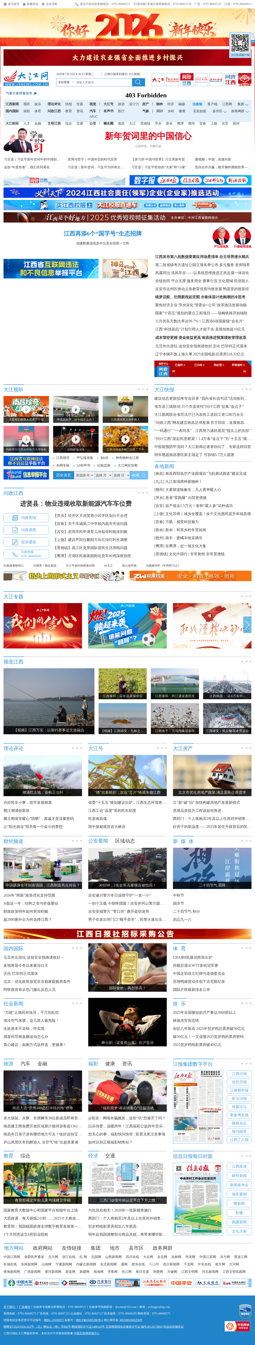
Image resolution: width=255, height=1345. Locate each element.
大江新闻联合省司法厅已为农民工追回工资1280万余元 (199, 415)
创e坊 (104, 458)
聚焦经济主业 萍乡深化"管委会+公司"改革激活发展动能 (201, 305)
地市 (115, 1248)
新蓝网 (70, 1271)
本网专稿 (62, 465)
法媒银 (197, 104)
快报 (68, 104)
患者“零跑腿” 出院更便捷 (186, 498)
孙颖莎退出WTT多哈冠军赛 (195, 965)
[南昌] (159, 474)
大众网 (148, 1257)
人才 (26, 123)
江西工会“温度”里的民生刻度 (112, 811)
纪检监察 (104, 465)
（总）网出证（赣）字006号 (53, 1326)
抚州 (236, 123)
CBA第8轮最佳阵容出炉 (192, 957)
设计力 (134, 104)
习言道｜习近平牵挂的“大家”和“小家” (159, 167)
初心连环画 (129, 565)
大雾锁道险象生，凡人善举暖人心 (193, 490)
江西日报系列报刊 (116, 74)
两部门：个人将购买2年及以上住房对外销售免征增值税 (133, 1218)
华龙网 (190, 1257)
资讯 (79, 111)
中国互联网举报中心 (87, 1333)
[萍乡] (159, 498)
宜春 (202, 123)
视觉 (92, 104)
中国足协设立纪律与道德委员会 (199, 973)
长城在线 (10, 1264)
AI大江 (108, 565)
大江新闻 (134, 74)
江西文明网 (189, 1271)
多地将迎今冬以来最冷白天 (26, 965)
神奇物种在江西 (127, 458)
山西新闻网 (113, 1257)
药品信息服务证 (173, 1326)
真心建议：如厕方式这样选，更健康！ (35, 1045)
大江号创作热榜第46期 (80, 565)
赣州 (191, 123)
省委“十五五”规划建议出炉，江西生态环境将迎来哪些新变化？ (140, 802)
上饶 (214, 123)
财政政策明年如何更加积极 (26, 911)
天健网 (172, 1271)
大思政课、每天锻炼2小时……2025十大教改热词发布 (47, 1218)
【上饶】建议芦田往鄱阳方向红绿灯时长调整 (90, 540)
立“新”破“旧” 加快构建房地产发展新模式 (206, 802)
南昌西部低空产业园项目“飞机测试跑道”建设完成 (206, 474)
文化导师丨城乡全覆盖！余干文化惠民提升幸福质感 (208, 514)
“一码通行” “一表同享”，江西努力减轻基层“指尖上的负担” (202, 431)
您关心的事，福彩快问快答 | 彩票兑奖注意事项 (126, 1134)
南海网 (99, 1271)
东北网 (162, 1257)
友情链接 (72, 1248)
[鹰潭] (159, 546)
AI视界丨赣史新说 (44, 565)
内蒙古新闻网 (86, 1264)
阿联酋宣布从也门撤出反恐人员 (30, 990)
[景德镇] (161, 554)
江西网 (227, 104)
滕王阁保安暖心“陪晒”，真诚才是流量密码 (39, 819)
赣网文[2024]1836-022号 (19, 1326)
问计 (159, 111)
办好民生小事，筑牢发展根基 (28, 802)
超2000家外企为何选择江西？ (28, 919)
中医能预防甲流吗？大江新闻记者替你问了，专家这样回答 (202, 447)
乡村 (171, 111)
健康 (182, 111)
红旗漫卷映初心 (14, 565)
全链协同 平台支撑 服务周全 (178, 281)
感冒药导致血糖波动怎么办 (26, 1037)
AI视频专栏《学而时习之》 (163, 565)
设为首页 (13, 4)
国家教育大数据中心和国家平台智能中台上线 (41, 1210)
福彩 (26, 111)
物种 (159, 104)
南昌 (121, 123)
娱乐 (38, 104)
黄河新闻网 (53, 1271)
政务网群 (163, 1248)
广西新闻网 (32, 1271)
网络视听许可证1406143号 (88, 1326)
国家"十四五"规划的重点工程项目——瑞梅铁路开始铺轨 (201, 313)
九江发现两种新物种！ (184, 482)
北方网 (53, 1257)
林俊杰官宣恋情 (186, 1020)
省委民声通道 (34, 1257)
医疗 (121, 111)
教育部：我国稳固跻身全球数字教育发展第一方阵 (44, 1226)
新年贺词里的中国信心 (148, 136)
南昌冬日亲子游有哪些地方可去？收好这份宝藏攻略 (46, 1134)
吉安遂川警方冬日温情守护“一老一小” (119, 895)
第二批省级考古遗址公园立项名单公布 (186, 265)
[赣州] (159, 490)
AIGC (93, 116)
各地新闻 (164, 466)
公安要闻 (98, 841)
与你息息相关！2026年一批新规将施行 (119, 1210)
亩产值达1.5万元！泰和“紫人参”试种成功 (199, 506)
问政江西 (54, 111)
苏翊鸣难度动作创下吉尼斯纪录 (199, 982)
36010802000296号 (130, 1320)
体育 (38, 111)
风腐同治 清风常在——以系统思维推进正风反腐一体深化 (202, 273)
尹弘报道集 (221, 245)
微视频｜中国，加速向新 (213, 159)
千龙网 (189, 1264)
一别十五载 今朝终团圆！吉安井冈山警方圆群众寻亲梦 (133, 903)
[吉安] (159, 506)
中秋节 (178, 895)
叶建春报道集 (242, 245)
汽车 (92, 111)
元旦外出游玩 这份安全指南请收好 (183, 346)
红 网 (83, 1257)
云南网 (46, 1264)
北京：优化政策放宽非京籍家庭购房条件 (37, 982)
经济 (170, 104)
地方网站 (14, 1248)
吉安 (225, 123)
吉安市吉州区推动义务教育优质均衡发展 (188, 289)
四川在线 (132, 1257)
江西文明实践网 (234, 1271)
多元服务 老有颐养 (234, 265)
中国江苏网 (207, 1257)
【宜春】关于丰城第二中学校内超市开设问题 (90, 524)
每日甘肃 (142, 1271)
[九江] (159, 482)
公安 (92, 123)
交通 (79, 123)
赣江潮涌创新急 (17, 811)
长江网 (127, 1271)
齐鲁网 (113, 1271)
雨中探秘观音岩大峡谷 (106, 827)
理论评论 (54, 104)
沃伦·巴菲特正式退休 (230, 346)
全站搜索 (64, 82)
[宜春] (159, 522)
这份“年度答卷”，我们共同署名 (27, 167)
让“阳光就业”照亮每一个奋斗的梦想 (33, 827)
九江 (132, 123)
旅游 (121, 104)
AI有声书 (83, 465)
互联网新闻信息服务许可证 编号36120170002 (134, 1326)
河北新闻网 (210, 1271)
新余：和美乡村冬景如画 (185, 530)
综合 (68, 123)
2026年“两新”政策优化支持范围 (29, 895)
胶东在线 (138, 1264)
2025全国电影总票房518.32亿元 (218, 354)
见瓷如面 (199, 111)
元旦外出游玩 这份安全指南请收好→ (34, 957)
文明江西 (54, 123)
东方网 (225, 1257)
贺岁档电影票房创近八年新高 (112, 1226)
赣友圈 (108, 123)
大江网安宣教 (128, 465)
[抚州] (159, 538)
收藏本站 (32, 4)
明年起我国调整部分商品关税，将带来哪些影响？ (129, 1234)
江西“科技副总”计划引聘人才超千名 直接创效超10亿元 (200, 329)
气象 (145, 111)
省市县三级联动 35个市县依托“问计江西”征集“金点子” (199, 406)
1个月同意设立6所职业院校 (26, 1234)
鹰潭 (180, 123)
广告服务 (24, 1306)
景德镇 (145, 123)
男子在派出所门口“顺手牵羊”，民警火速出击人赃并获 (132, 919)
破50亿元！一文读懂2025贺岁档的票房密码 (208, 1037)
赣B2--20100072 (54, 1320)
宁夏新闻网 (64, 1264)
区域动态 (125, 841)
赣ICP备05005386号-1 (89, 1320)
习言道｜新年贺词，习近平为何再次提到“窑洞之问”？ (107, 167)
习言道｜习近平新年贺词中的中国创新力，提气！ (40, 159)
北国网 (96, 1257)
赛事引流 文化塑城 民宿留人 (226, 281)
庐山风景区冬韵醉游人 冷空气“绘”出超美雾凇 (41, 1142)
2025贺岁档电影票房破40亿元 (197, 1045)
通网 (124, 1264)
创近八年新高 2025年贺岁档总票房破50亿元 (209, 1029)
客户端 (212, 104)
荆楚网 (158, 1271)
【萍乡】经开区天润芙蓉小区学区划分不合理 (90, 516)
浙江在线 (68, 1257)
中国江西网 (12, 1257)
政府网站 (43, 1248)
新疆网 (84, 1271)
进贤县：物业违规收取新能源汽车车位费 (76, 503)
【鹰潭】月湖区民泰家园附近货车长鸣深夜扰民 (92, 556)
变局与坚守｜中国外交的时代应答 (92, 159)
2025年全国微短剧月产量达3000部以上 (204, 1012)
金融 (38, 123)
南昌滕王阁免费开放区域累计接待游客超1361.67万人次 (49, 1126)
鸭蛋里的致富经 (236, 289)
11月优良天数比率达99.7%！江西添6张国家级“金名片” (199, 321)
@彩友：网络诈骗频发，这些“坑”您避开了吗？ (127, 1118)
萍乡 (158, 123)
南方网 (220, 1264)
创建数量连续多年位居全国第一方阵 (102, 243)
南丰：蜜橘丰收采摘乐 (184, 538)
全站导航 (51, 4)
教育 (68, 111)
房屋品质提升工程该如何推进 (197, 811)
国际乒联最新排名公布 (191, 990)
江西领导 (62, 458)
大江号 (108, 104)
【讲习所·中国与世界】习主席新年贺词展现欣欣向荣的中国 (174, 159)
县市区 (136, 1248)
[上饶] (159, 514)
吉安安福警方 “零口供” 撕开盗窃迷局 (118, 911)
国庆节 (178, 903)
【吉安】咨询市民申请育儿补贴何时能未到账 (90, 532)
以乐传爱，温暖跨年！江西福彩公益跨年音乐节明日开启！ (136, 1126)
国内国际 (12, 111)
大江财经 (12, 123)
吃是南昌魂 (97, 819)
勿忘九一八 (182, 919)
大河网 (234, 1264)
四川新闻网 (171, 1264)
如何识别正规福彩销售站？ (110, 1142)
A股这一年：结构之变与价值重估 (31, 903)
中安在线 (204, 1264)
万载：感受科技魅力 (182, 522)
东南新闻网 (29, 1264)
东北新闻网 (108, 1264)
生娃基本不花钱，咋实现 (24, 1029)
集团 (96, 1248)
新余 (169, 123)
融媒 (182, 104)
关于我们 (10, 1306)
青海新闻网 (12, 1271)
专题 (79, 104)
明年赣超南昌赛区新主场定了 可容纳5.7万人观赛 (194, 455)
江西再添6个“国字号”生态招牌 (103, 233)
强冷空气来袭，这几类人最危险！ (31, 1020)
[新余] (159, 530)
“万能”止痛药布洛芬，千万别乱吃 (31, 1012)
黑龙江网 (240, 1257)
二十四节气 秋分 (186, 911)
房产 (145, 104)
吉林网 (176, 1257)
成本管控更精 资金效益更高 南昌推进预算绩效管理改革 (200, 338)
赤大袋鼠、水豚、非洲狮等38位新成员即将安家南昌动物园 (52, 1118)
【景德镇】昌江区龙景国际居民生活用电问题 (90, 548)
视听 (26, 104)
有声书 (108, 111)
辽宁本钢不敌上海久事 (173, 354)
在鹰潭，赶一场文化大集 (185, 546)
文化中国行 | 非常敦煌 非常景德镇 (197, 554)
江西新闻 (12, 104)
